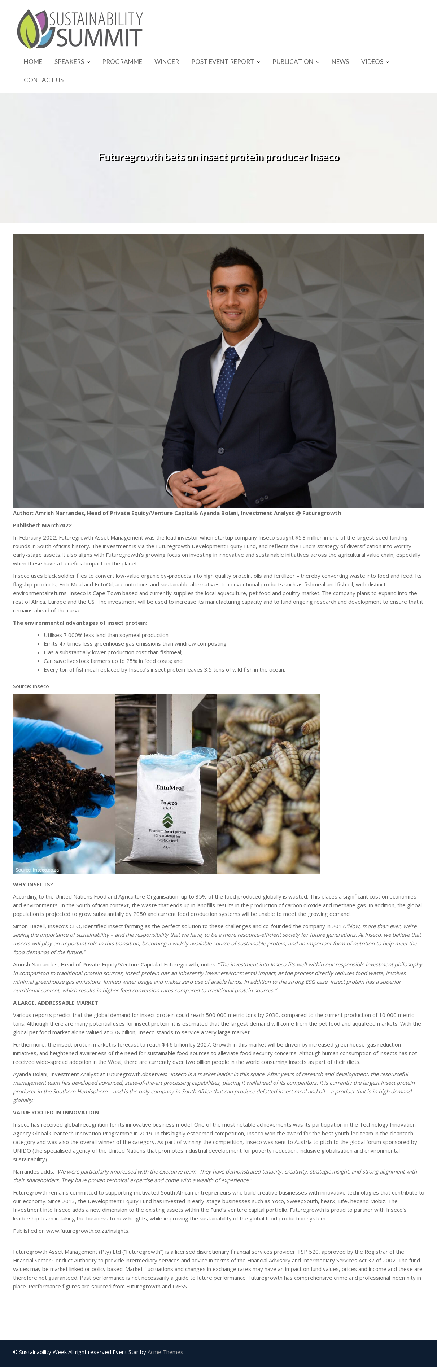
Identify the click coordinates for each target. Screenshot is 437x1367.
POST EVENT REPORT (222, 61)
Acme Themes (165, 1351)
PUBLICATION (293, 61)
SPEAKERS (69, 61)
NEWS (340, 61)
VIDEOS (372, 61)
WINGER (166, 61)
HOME (33, 61)
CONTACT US (44, 80)
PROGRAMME (122, 61)
